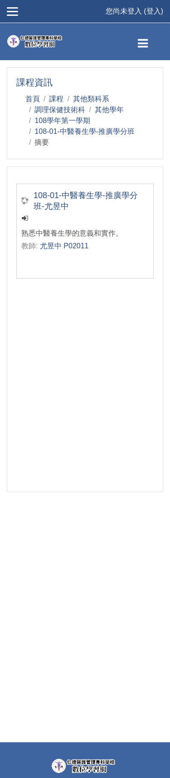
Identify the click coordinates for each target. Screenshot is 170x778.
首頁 (32, 99)
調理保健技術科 (59, 110)
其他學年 (109, 110)
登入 (153, 11)
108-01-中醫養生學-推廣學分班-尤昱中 (86, 201)
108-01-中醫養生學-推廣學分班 (84, 131)
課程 (56, 99)
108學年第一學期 (62, 120)
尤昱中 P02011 (64, 246)
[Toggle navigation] (150, 42)
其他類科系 (91, 99)
